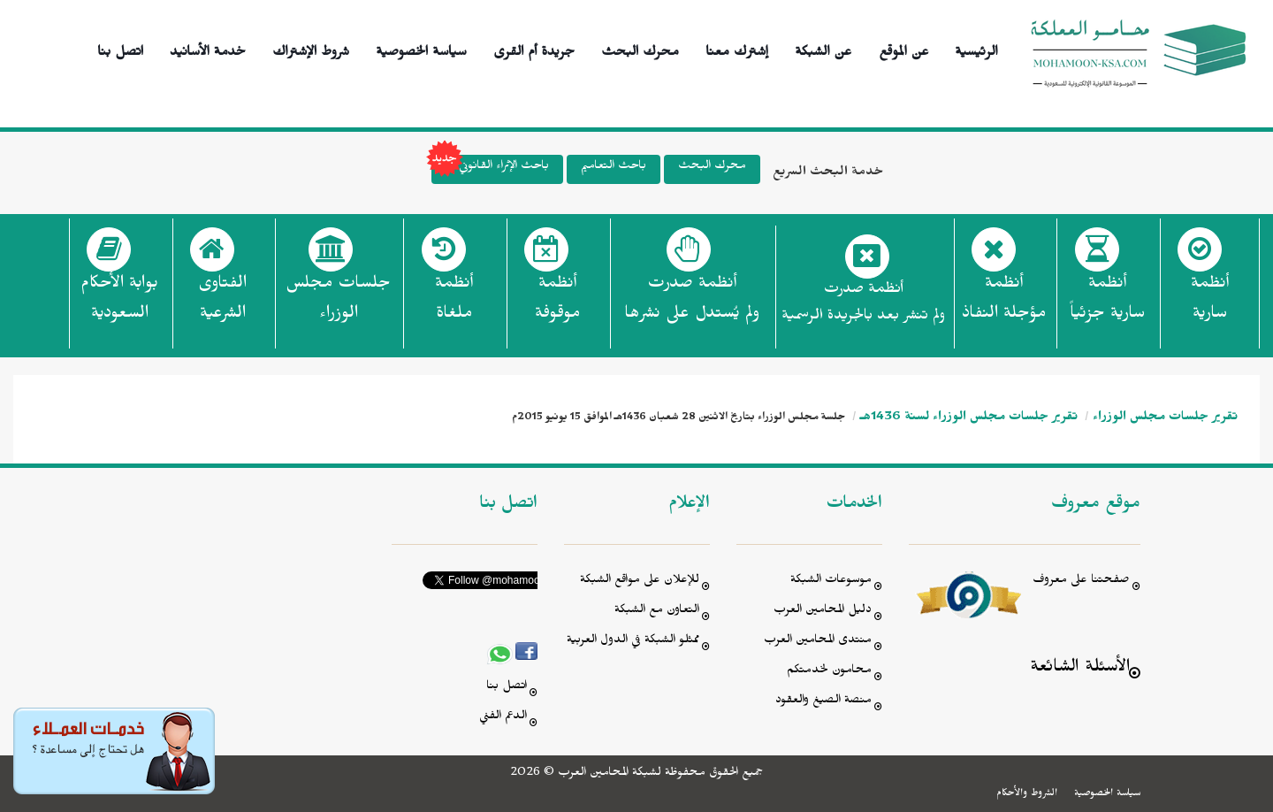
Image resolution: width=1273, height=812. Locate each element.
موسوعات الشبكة (831, 581)
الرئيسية (976, 49)
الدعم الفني (503, 717)
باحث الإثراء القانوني (490, 169)
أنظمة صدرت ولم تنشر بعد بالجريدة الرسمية (863, 304)
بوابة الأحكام (119, 303)
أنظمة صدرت (691, 303)
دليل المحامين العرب (823, 611)
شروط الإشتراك (310, 49)
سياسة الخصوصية (421, 49)
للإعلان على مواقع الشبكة (639, 581)
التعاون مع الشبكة (656, 611)
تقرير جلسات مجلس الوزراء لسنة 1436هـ (969, 418)
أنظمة (1210, 303)
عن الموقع (904, 49)
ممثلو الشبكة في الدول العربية (633, 641)
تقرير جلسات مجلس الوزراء (1165, 418)
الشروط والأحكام (1026, 794)
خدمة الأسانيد (208, 49)
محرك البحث (640, 49)
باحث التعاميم (613, 167)
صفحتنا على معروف (1081, 581)
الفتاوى (222, 303)
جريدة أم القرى (534, 49)
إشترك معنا (736, 49)
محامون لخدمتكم (829, 671)
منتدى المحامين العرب (818, 641)
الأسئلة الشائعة (1080, 669)
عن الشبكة (823, 49)
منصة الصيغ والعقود (823, 701)
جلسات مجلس (338, 303)
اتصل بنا (120, 49)
